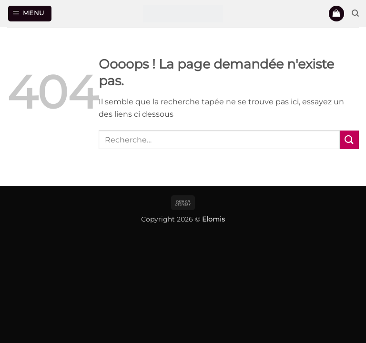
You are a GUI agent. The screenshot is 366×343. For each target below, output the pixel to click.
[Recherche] (355, 13)
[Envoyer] (349, 140)
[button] (30, 13)
